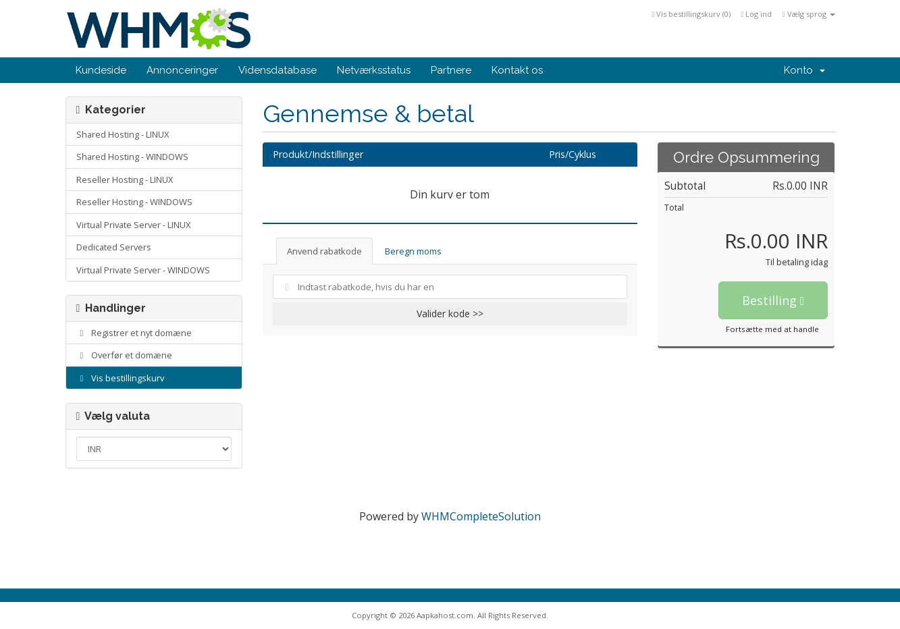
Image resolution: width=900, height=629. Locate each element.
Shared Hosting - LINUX (122, 134)
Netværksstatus (374, 70)
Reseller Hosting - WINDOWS (134, 202)
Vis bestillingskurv (120, 378)
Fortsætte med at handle (772, 329)
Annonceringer (182, 70)
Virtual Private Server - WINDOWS (143, 270)
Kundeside (101, 70)
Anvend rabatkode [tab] (324, 251)
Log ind (756, 14)
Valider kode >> (450, 313)
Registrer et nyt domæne (134, 333)
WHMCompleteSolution (481, 516)
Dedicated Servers (113, 247)
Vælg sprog (808, 14)
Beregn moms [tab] (413, 251)
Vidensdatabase (277, 70)
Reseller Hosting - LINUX (124, 179)
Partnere (451, 70)
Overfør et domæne (124, 355)
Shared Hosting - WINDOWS (132, 157)
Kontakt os (517, 70)
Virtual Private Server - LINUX (133, 225)
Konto (804, 70)
